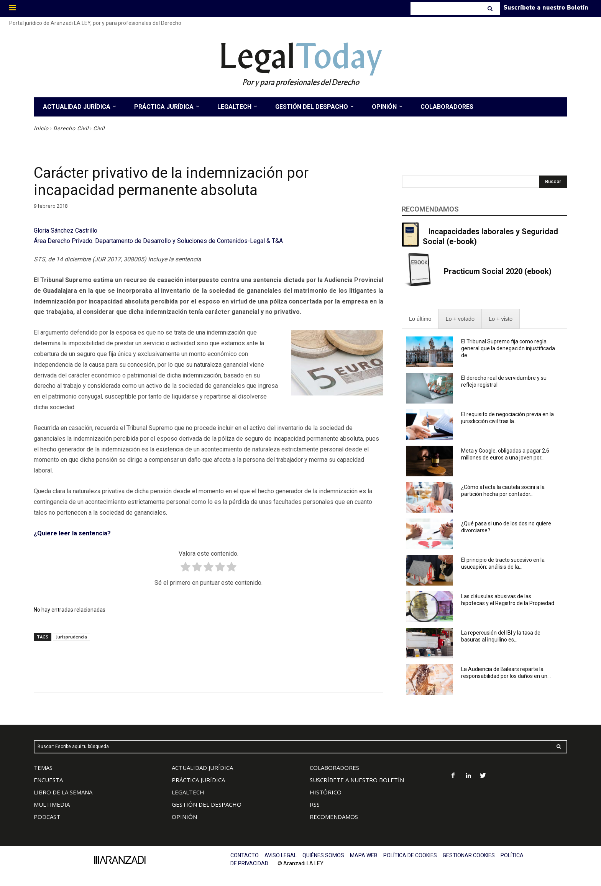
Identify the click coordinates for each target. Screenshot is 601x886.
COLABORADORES (334, 767)
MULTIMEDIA (52, 804)
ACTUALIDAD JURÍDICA (202, 767)
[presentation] (420, 319)
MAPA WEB (364, 855)
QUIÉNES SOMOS (323, 855)
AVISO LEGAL (280, 855)
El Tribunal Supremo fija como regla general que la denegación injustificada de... (508, 348)
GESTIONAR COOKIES (469, 855)
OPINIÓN (184, 816)
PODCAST (47, 816)
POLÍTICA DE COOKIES (410, 855)
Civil (99, 128)
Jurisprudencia (71, 637)
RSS (315, 804)
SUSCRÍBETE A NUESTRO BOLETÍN (357, 780)
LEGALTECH (188, 792)
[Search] (491, 8)
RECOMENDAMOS (334, 816)
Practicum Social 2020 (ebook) (498, 271)
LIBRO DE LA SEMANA (63, 792)
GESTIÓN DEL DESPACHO (206, 804)
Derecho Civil (71, 128)
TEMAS (43, 767)
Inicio (41, 128)
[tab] (420, 319)
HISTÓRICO (326, 792)
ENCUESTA (48, 780)
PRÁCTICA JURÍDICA (198, 780)
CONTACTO (244, 855)
